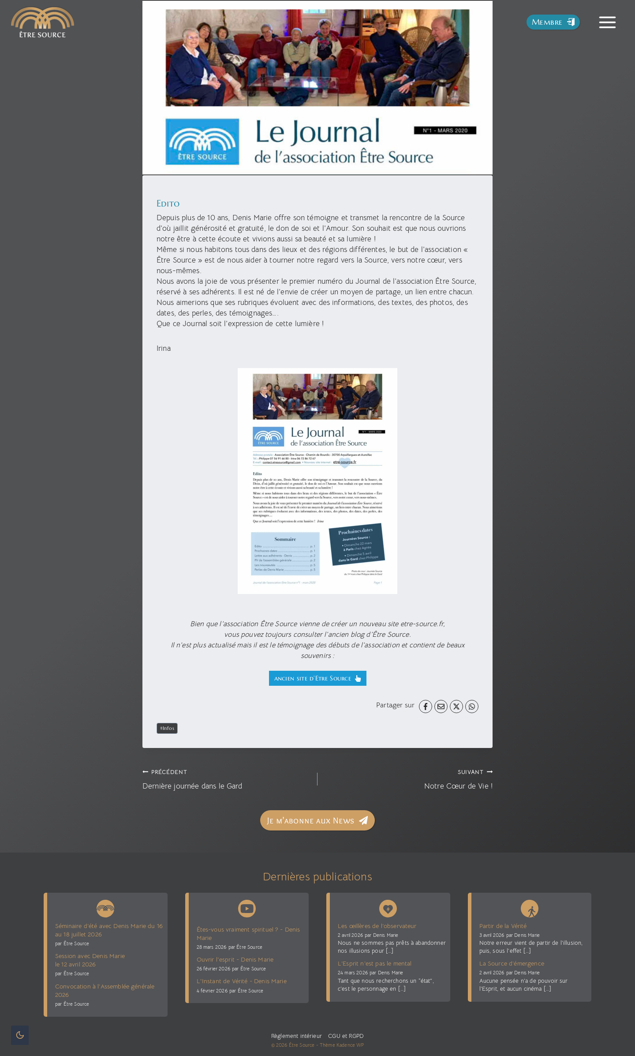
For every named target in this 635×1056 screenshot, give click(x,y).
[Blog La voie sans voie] (529, 906)
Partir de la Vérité (503, 926)
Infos (167, 728)
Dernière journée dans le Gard (226, 779)
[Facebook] (425, 706)
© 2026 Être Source (293, 1045)
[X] (456, 706)
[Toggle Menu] (607, 22)
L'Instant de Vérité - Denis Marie (242, 981)
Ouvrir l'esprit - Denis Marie (235, 959)
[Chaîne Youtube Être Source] (247, 908)
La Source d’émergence (511, 963)
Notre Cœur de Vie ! (409, 779)
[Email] (441, 706)
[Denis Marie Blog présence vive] (388, 906)
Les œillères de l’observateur (377, 926)
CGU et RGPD (345, 1036)
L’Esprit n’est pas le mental (374, 963)
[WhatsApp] (471, 706)
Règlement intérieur (296, 1036)
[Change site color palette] (20, 1035)
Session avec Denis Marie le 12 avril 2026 (90, 960)
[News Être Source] (105, 906)
